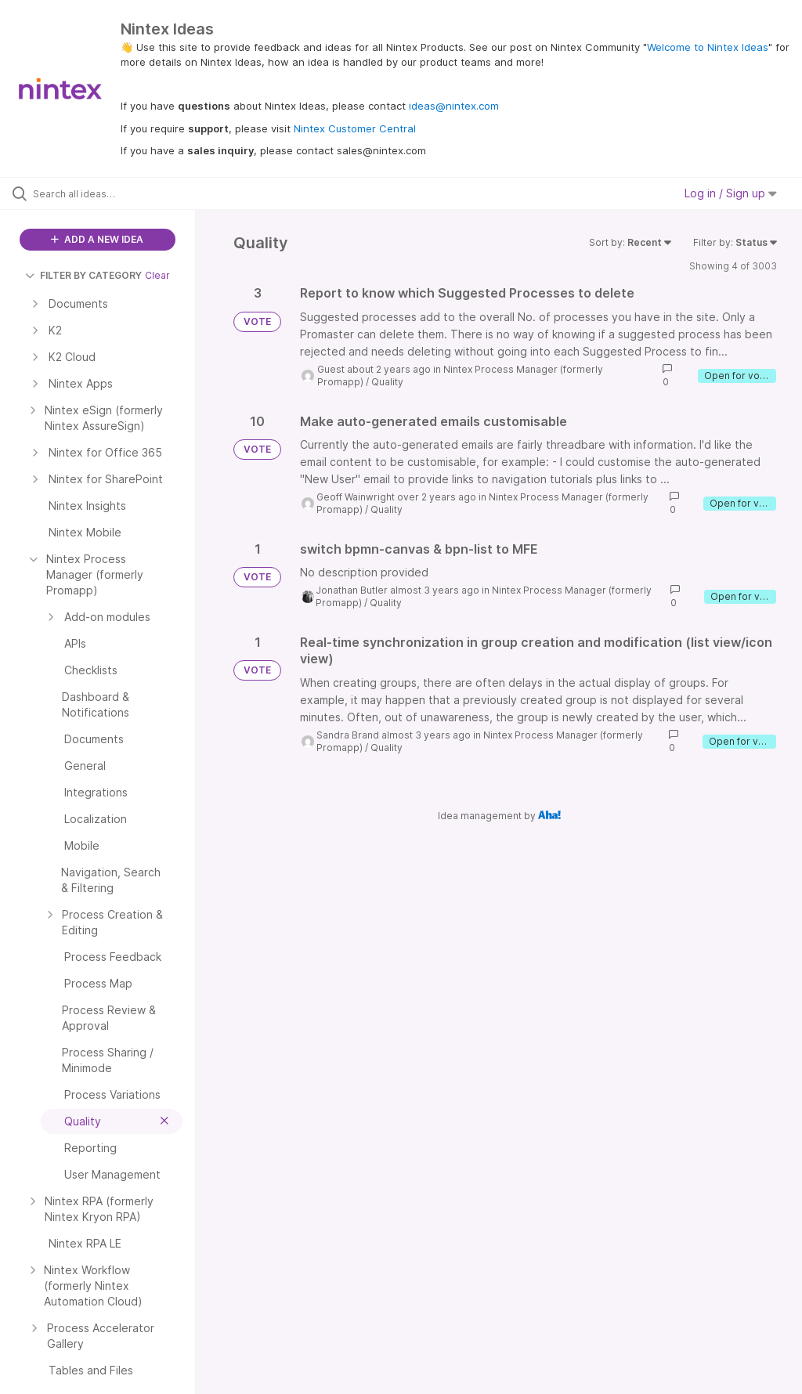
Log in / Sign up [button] (731, 193)
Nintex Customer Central (355, 128)
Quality (387, 382)
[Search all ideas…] (106, 193)
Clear (157, 275)
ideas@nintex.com (454, 105)
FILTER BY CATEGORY (83, 275)
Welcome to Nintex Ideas (707, 47)
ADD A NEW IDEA (97, 239)
